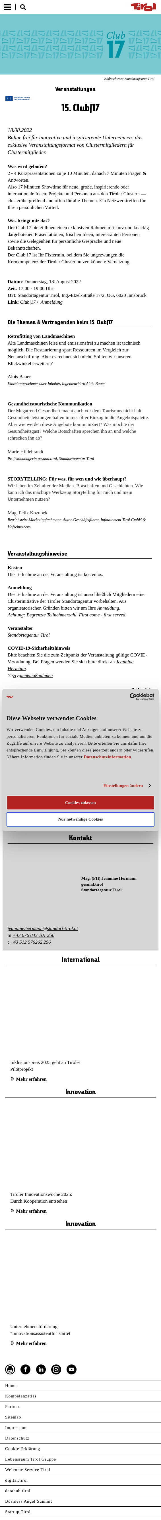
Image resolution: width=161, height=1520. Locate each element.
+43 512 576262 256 (30, 942)
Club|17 (28, 302)
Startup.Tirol (18, 1511)
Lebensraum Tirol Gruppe (30, 1459)
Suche (23, 7)
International (81, 960)
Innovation (80, 1092)
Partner (12, 1406)
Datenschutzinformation (107, 757)
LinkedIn (41, 1369)
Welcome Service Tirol (27, 1469)
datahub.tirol (17, 1490)
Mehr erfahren (31, 1079)
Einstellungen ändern (123, 785)
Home (11, 1385)
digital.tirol (16, 1480)
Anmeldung (52, 302)
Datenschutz (17, 1438)
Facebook (25, 1369)
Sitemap (13, 1417)
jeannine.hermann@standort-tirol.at (43, 928)
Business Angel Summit (28, 1501)
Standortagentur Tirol (29, 635)
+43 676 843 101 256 (33, 935)
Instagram (56, 1369)
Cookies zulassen (80, 802)
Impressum (16, 1427)
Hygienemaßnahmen (33, 675)
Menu (7, 7)
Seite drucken (10, 1369)
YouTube (72, 1369)
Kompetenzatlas (21, 1396)
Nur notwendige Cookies (80, 819)
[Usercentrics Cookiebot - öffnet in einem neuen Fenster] (129, 697)
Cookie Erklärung (22, 1448)
